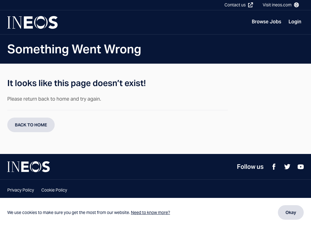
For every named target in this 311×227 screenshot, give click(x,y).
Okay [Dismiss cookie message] (290, 212)
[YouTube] (301, 167)
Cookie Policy (54, 190)
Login (295, 21)
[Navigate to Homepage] (32, 22)
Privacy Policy (20, 190)
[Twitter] (287, 167)
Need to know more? (150, 212)
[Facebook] (274, 167)
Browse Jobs (266, 21)
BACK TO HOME (31, 125)
